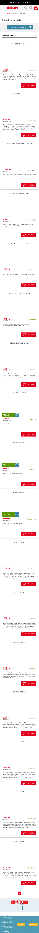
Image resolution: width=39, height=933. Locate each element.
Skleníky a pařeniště (19, 13)
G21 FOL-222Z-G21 (19, 592)
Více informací (8, 932)
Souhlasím (20, 924)
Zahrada (8, 13)
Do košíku (31, 85)
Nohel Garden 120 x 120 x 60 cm (19, 193)
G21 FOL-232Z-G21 (19, 692)
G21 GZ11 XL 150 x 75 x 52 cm (19, 293)
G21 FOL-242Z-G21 (19, 792)
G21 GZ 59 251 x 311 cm (20, 44)
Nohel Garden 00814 (19, 443)
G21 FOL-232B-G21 (19, 642)
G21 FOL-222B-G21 (19, 542)
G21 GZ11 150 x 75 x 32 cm (19, 243)
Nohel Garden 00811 (19, 393)
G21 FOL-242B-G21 (19, 742)
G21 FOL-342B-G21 (19, 841)
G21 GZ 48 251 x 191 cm (19, 94)
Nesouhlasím (33, 924)
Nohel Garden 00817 (19, 492)
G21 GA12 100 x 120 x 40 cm (19, 343)
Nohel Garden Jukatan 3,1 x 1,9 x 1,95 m (19, 144)
